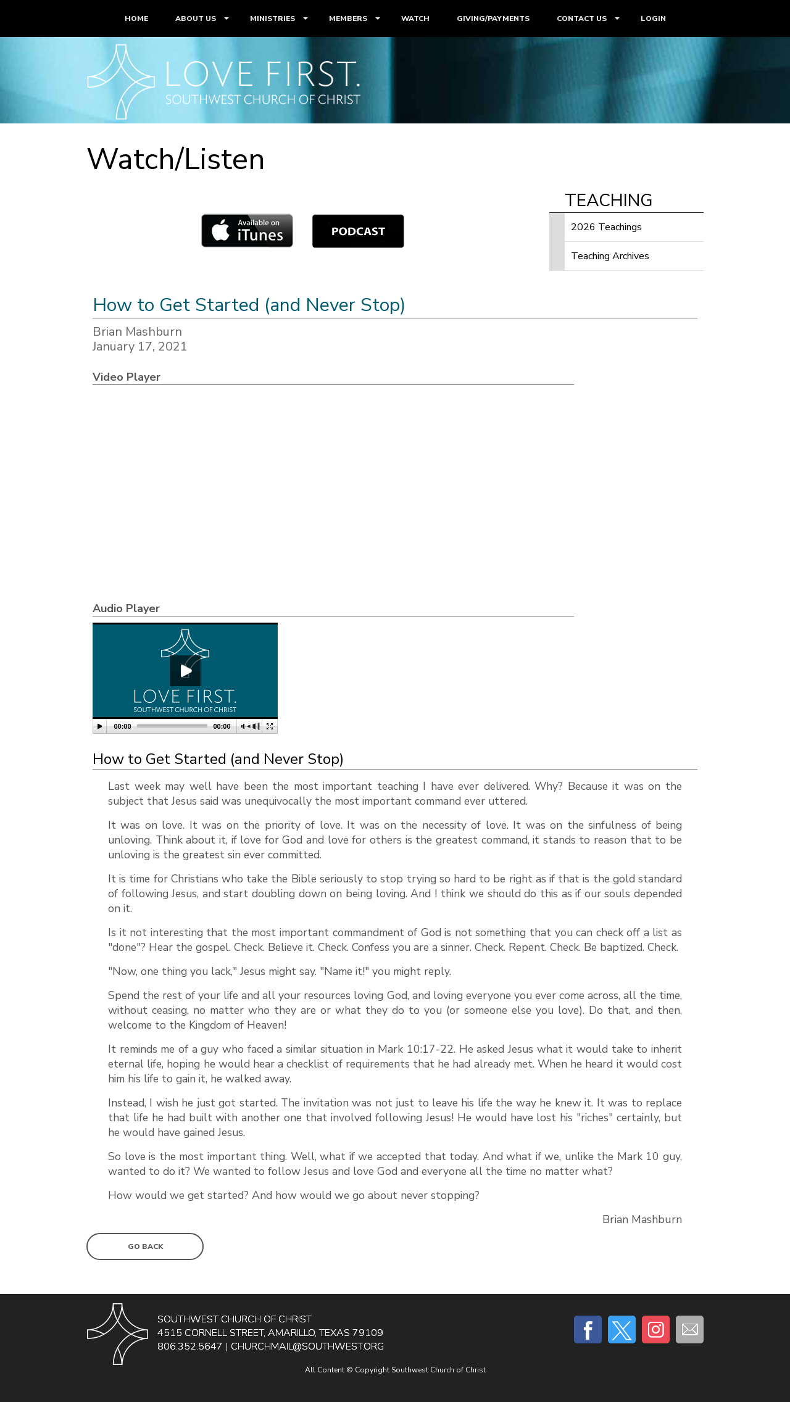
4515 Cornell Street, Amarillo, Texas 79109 (270, 1333)
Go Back (145, 1246)
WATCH (415, 18)
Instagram (656, 1329)
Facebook (588, 1329)
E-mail (690, 1329)
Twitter (622, 1329)
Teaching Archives (610, 256)
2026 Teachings (606, 227)
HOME (136, 18)
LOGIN (653, 18)
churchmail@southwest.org (307, 1346)
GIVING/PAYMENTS (493, 18)
